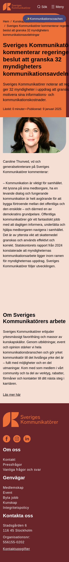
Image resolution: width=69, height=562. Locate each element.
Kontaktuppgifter (16, 549)
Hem (6, 21)
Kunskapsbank (22, 21)
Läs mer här (12, 395)
